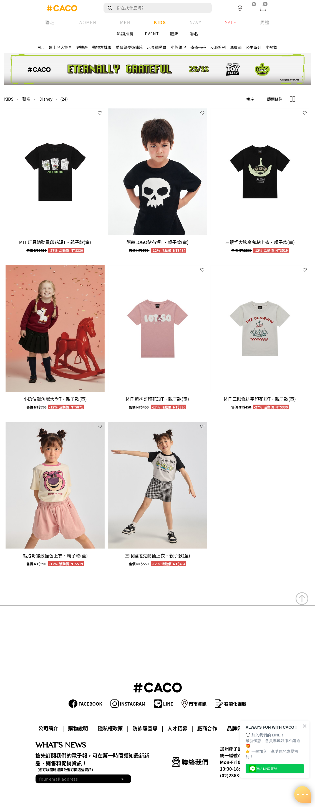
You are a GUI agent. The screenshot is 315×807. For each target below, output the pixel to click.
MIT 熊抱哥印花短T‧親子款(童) (157, 398)
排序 (250, 99)
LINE (163, 703)
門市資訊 (194, 703)
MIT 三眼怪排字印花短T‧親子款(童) (260, 398)
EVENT (152, 33)
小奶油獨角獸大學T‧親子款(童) (55, 398)
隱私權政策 (110, 728)
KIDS (8, 99)
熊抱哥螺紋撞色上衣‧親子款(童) (55, 555)
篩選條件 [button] (275, 99)
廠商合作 (207, 728)
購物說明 (78, 728)
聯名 (194, 33)
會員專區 (267, 728)
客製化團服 (230, 703)
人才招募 (177, 728)
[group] (55, 171)
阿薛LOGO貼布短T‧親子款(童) (157, 242)
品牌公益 (237, 728)
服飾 (174, 33)
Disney (45, 99)
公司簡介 (48, 728)
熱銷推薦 (125, 33)
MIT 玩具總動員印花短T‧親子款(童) (55, 242)
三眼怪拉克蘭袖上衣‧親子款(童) (157, 555)
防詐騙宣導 (145, 728)
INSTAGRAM (127, 703)
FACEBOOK (85, 703)
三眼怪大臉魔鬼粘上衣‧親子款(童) (260, 242)
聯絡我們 (190, 762)
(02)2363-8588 (235, 775)
